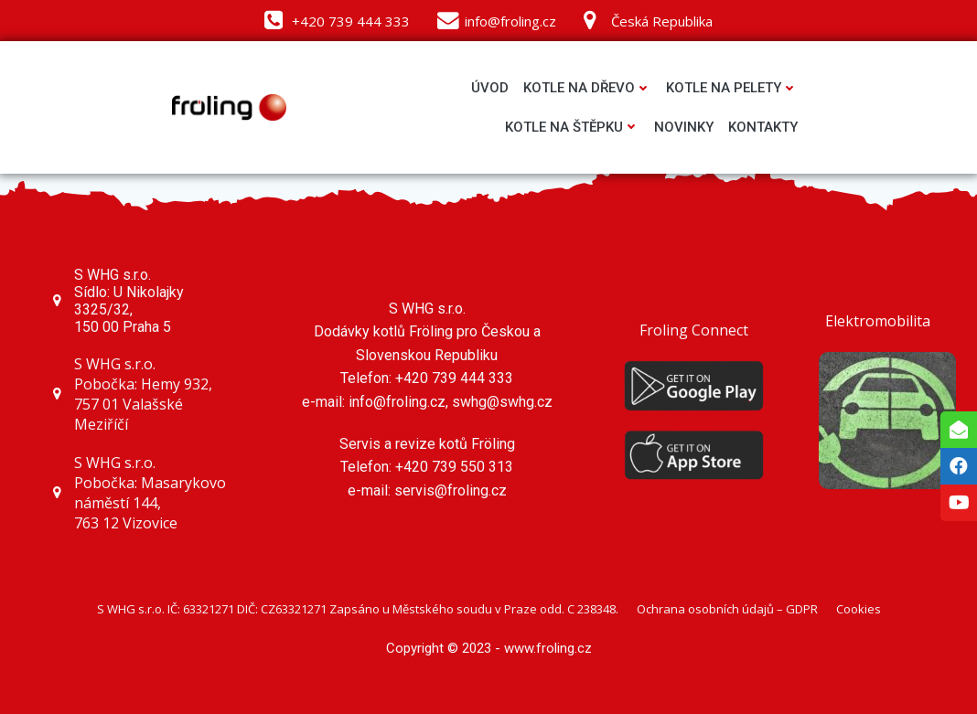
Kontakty (763, 127)
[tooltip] (958, 429)
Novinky (684, 127)
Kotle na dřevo (587, 88)
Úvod (490, 88)
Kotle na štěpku (572, 127)
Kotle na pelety (732, 88)
